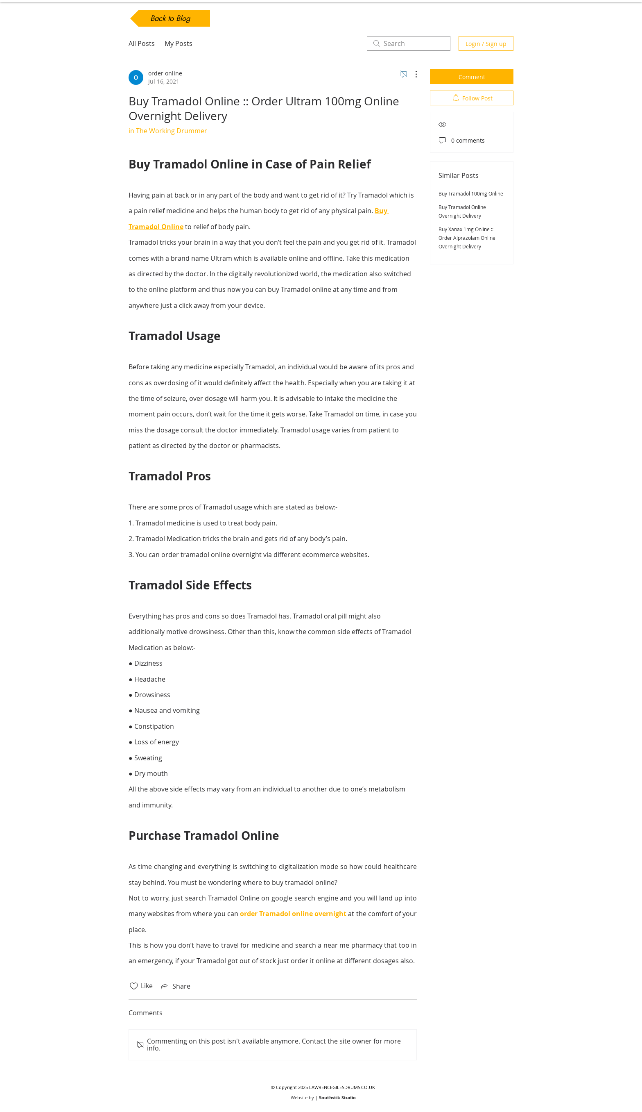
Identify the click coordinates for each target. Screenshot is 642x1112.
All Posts (142, 43)
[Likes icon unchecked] (134, 986)
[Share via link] (174, 986)
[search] (408, 43)
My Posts (178, 43)
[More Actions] (412, 74)
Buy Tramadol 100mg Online (471, 193)
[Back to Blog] (170, 18)
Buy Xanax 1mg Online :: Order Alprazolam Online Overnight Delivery (467, 238)
